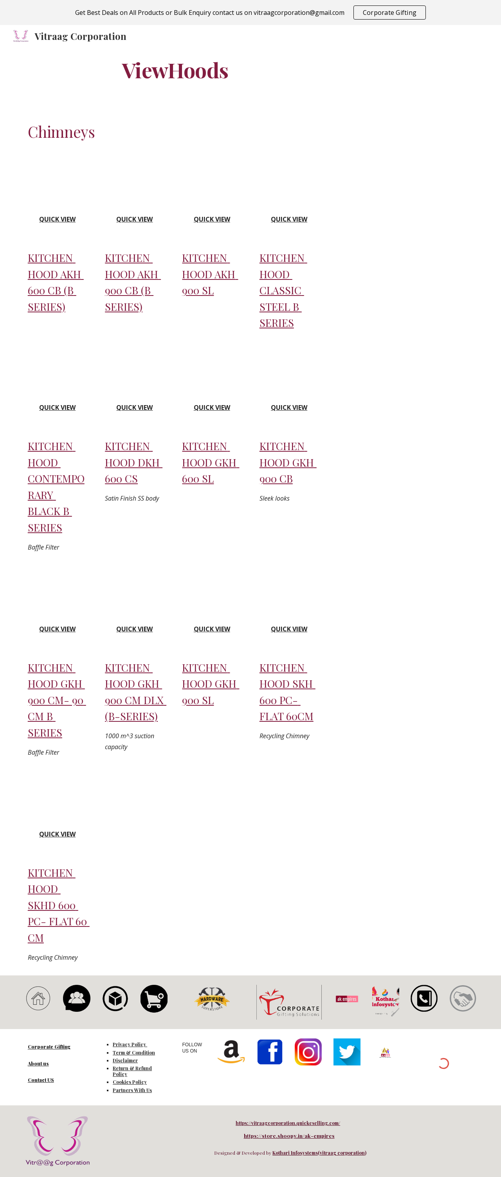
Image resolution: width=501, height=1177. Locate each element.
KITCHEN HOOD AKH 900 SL (210, 274)
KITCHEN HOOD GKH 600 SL (210, 462)
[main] (175, 69)
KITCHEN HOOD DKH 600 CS (133, 462)
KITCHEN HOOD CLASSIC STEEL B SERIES (283, 290)
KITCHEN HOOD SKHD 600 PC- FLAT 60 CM (59, 904)
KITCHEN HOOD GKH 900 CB (288, 462)
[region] (250, 12)
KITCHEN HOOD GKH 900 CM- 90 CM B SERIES (57, 699)
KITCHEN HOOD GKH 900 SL (210, 683)
